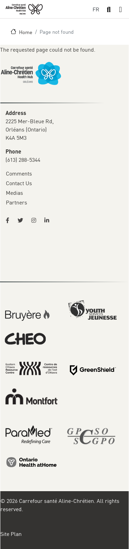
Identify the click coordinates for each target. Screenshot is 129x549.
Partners (16, 202)
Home (25, 32)
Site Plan (11, 533)
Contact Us (19, 183)
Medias (14, 192)
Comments (19, 173)
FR (96, 9)
